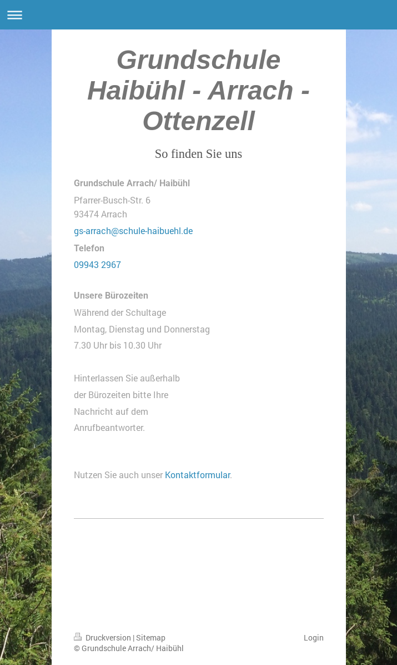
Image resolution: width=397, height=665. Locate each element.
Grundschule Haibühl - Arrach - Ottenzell (198, 90)
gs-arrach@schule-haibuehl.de (133, 230)
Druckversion (103, 637)
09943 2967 (97, 264)
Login (314, 637)
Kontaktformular (197, 474)
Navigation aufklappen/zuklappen (198, 15)
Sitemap (150, 637)
